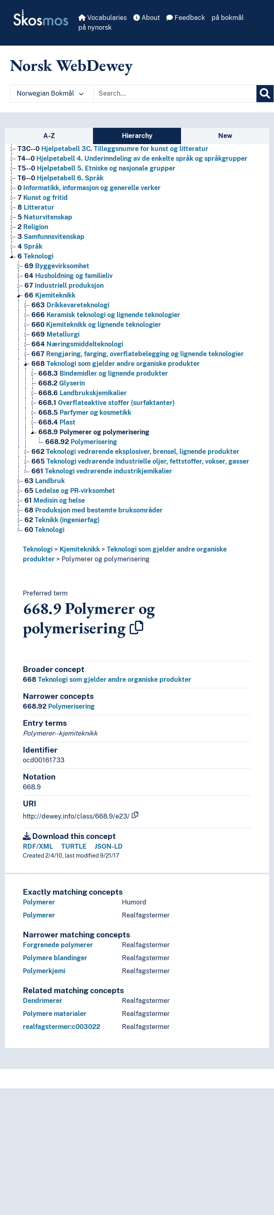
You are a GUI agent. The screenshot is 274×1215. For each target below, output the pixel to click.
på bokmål (228, 18)
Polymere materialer (54, 1014)
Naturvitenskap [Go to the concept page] (45, 217)
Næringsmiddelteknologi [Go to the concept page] (77, 344)
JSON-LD (109, 846)
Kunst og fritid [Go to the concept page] (43, 197)
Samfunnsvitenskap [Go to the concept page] (51, 237)
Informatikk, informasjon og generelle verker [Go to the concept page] (89, 188)
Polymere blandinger (55, 958)
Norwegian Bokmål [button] (50, 93)
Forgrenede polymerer (58, 945)
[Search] (265, 94)
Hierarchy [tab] (137, 136)
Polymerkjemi (44, 971)
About (146, 18)
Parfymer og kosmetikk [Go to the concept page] (84, 412)
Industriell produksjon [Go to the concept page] (64, 285)
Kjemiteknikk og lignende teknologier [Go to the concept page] (96, 324)
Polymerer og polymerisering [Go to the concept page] (93, 432)
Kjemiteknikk (80, 549)
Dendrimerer (42, 1001)
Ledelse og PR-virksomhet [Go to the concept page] (69, 491)
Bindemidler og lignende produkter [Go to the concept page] (103, 373)
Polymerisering (59, 706)
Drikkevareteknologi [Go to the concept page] (70, 305)
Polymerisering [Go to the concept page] (81, 442)
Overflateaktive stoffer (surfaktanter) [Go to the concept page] (106, 403)
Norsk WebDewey (71, 65)
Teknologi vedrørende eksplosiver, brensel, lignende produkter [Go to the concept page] (135, 451)
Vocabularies (102, 18)
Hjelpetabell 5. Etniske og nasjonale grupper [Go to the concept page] (96, 168)
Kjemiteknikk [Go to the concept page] (49, 295)
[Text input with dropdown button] (174, 94)
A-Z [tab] (49, 136)
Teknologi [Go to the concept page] (35, 256)
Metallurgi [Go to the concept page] (55, 334)
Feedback (185, 18)
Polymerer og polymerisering (106, 559)
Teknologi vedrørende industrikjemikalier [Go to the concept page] (101, 471)
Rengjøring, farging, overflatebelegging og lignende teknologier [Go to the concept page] (137, 354)
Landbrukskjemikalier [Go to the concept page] (82, 393)
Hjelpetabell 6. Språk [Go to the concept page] (61, 178)
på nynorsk (95, 27)
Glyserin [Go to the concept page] (61, 383)
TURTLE (73, 846)
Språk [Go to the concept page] (30, 246)
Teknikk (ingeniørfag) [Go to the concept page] (61, 520)
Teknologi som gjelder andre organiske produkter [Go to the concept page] (115, 364)
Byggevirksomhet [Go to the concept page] (56, 266)
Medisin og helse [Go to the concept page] (54, 500)
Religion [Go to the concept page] (33, 227)
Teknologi (38, 549)
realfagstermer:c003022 (61, 1027)
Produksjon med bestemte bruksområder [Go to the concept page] (93, 510)
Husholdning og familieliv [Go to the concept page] (68, 276)
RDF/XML (38, 846)
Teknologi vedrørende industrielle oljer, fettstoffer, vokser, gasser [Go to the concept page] (140, 461)
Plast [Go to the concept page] (56, 422)
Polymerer (39, 902)
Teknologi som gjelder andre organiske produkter (107, 679)
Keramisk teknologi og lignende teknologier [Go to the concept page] (105, 315)
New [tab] (225, 136)
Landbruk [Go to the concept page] (44, 481)
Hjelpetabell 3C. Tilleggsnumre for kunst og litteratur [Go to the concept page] (113, 149)
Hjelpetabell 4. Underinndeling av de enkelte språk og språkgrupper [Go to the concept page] (132, 158)
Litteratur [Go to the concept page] (36, 207)
